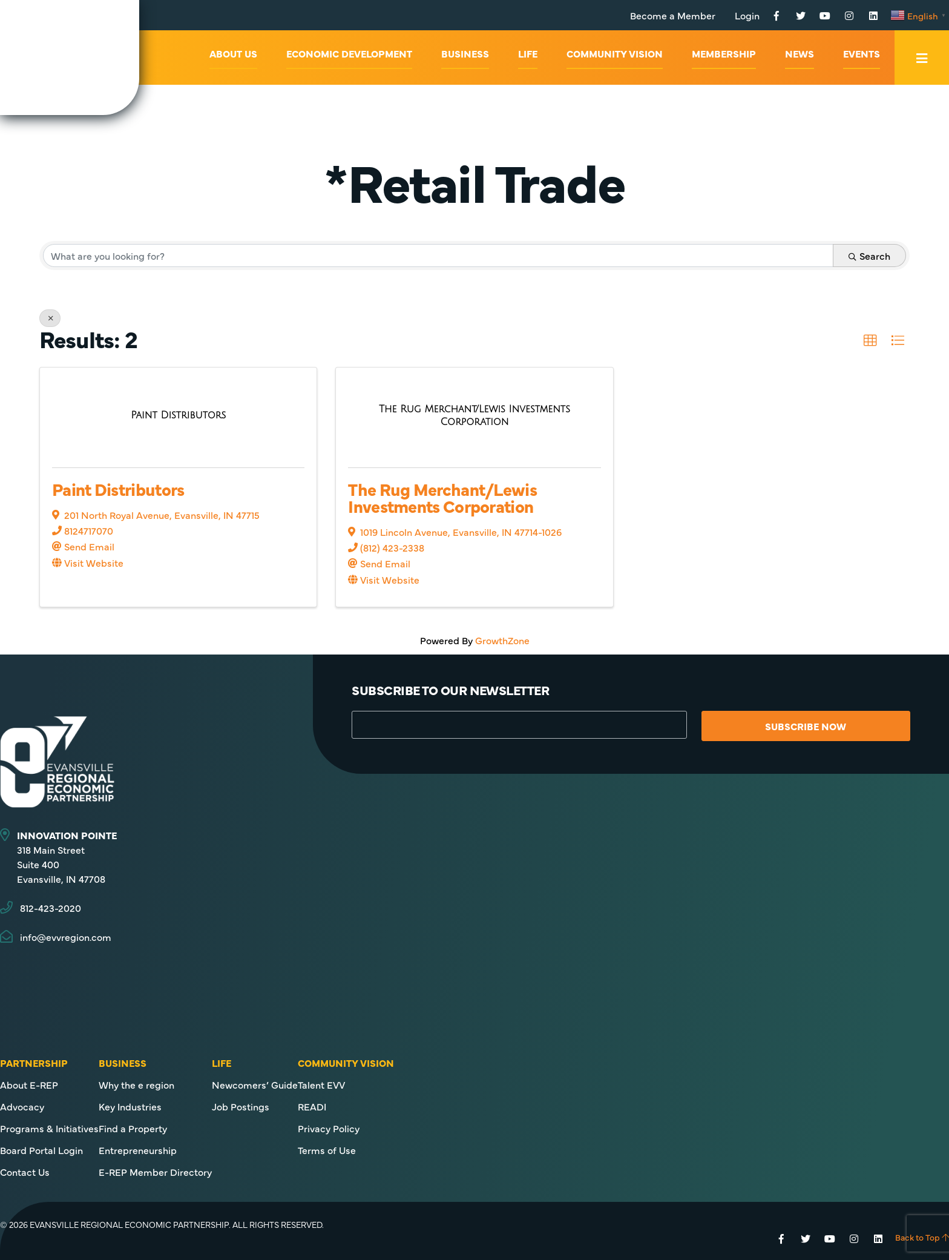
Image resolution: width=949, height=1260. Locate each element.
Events (861, 53)
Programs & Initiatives (49, 1128)
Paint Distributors (118, 488)
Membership (724, 53)
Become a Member (672, 15)
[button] (870, 341)
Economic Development (349, 53)
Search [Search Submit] (869, 255)
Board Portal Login (41, 1149)
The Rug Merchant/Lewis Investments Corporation (442, 497)
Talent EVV (321, 1084)
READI (312, 1106)
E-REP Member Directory (155, 1171)
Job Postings (240, 1106)
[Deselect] (50, 318)
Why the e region (136, 1084)
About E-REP (29, 1084)
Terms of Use (327, 1149)
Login (747, 15)
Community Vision (614, 53)
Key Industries (130, 1106)
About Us (233, 53)
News (799, 53)
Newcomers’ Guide (255, 1084)
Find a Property (133, 1128)
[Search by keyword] (438, 255)
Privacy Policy (329, 1128)
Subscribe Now (805, 726)
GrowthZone (502, 640)
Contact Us (25, 1171)
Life (527, 53)
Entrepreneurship (138, 1149)
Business (465, 53)
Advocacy (22, 1106)
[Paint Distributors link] (178, 415)
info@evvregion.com (65, 936)
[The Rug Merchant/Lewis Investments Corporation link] (474, 415)
